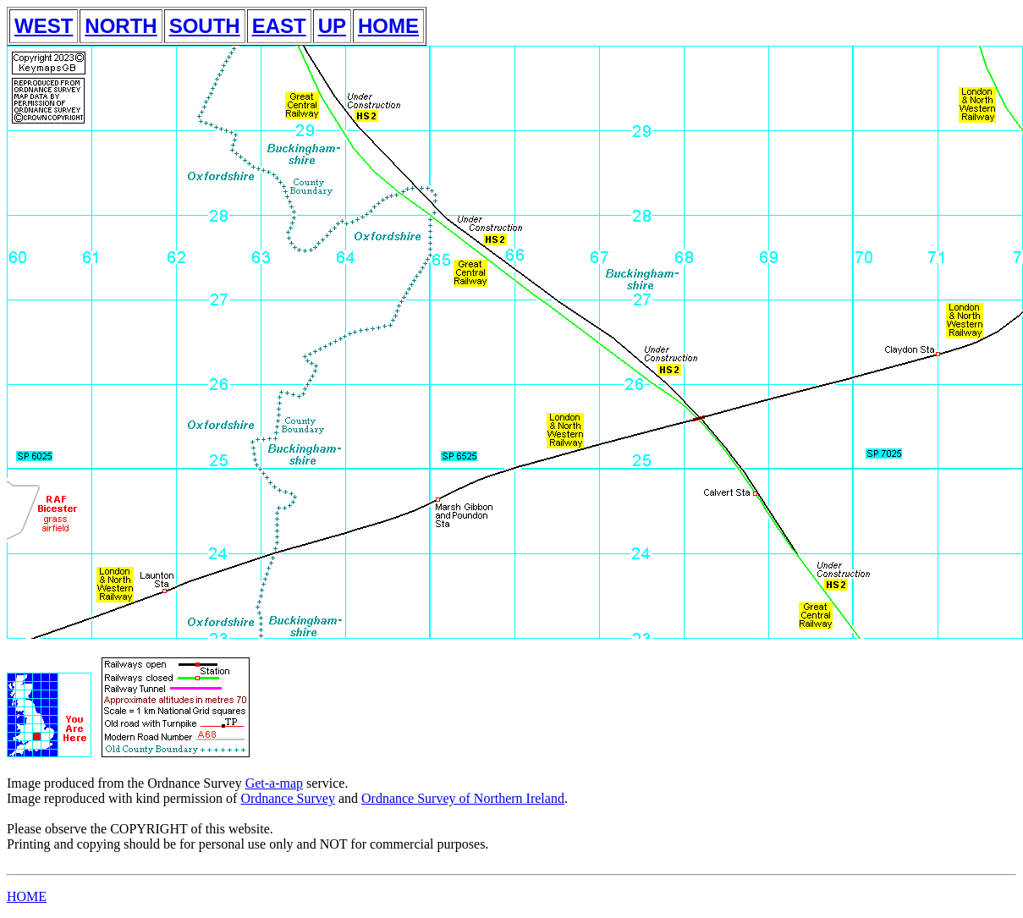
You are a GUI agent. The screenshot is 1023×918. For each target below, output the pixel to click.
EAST (279, 25)
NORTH (121, 25)
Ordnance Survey (287, 798)
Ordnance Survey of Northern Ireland (462, 798)
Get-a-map (274, 783)
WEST (43, 25)
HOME (388, 25)
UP (332, 25)
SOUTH (204, 25)
